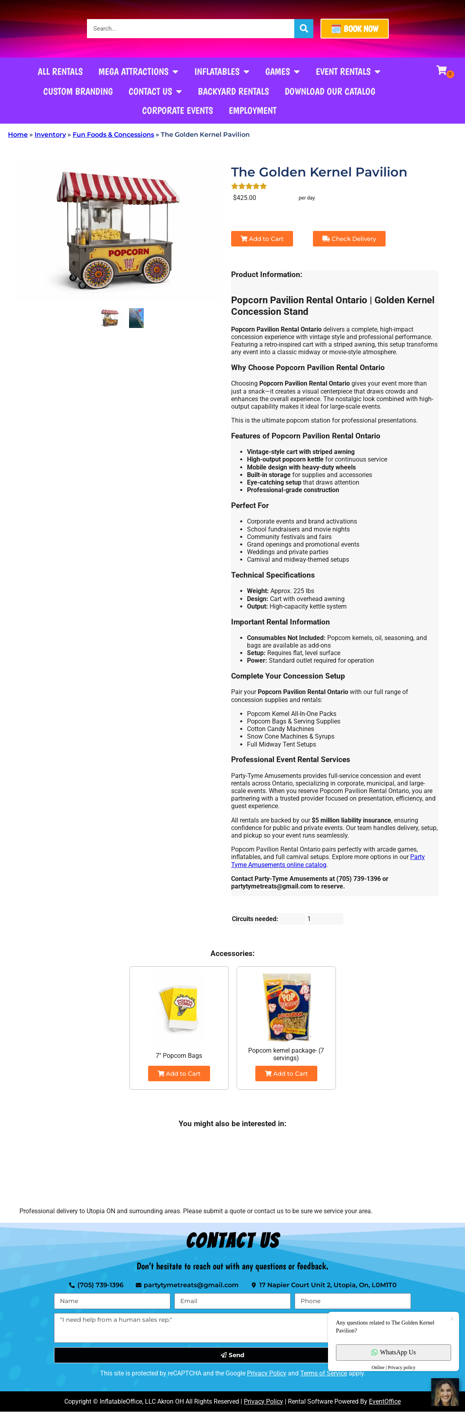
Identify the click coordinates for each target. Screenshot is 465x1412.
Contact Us (155, 91)
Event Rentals (348, 71)
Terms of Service (323, 1373)
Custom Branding (78, 91)
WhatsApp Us (393, 1352)
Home (18, 134)
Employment (252, 110)
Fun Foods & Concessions (113, 134)
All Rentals (60, 71)
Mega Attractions (138, 71)
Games (282, 71)
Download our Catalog (330, 91)
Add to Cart (262, 238)
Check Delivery (349, 238)
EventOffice (385, 1401)
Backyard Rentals (233, 91)
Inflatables (221, 71)
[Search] (303, 28)
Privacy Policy (266, 1373)
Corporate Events (177, 110)
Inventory (50, 134)
